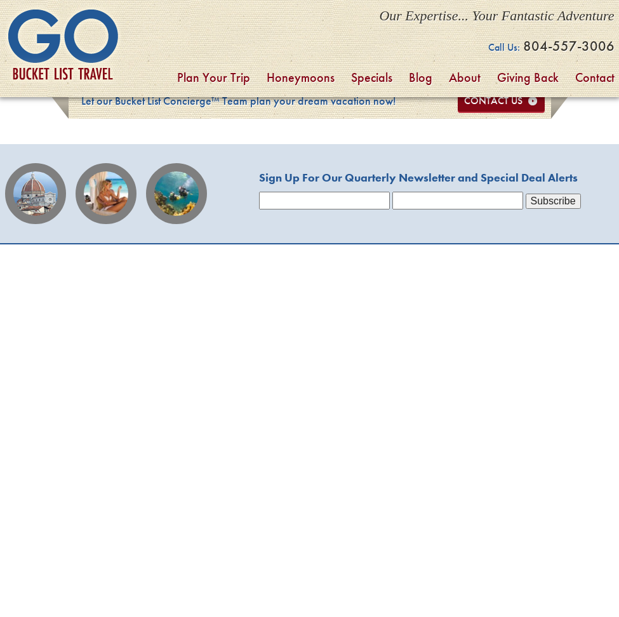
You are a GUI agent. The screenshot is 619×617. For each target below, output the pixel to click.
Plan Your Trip (213, 77)
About (465, 77)
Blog (420, 77)
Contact (595, 77)
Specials (371, 77)
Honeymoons (301, 77)
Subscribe (553, 201)
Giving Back (528, 77)
